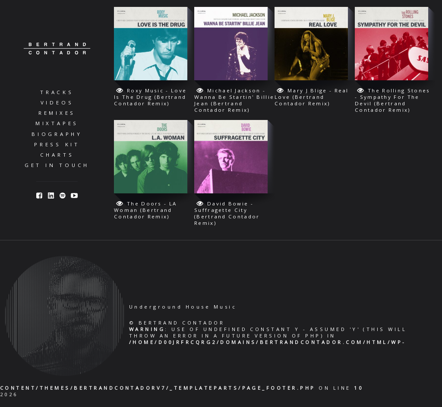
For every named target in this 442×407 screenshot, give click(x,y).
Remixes (57, 113)
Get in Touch (57, 165)
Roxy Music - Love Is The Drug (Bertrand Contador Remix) (150, 97)
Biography (57, 134)
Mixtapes (57, 123)
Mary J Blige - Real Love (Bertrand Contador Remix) (312, 97)
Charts (57, 154)
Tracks (57, 92)
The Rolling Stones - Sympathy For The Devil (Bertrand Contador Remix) (392, 100)
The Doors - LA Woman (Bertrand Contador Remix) (145, 210)
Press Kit (57, 144)
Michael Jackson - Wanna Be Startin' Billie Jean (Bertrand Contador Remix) (234, 100)
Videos (57, 102)
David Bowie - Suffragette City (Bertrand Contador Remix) (226, 213)
